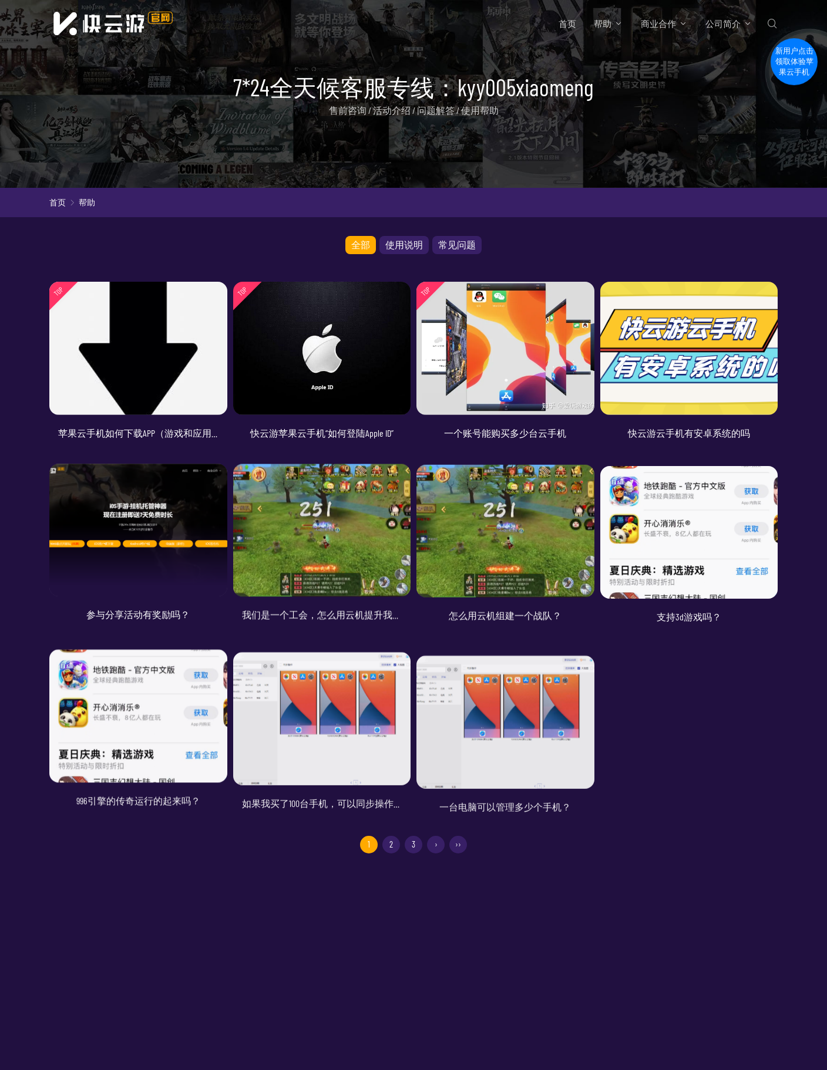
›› (458, 844)
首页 (567, 23)
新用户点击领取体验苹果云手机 (794, 70)
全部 (360, 244)
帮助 (602, 23)
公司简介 (723, 23)
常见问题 (457, 244)
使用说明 (404, 244)
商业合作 (658, 23)
